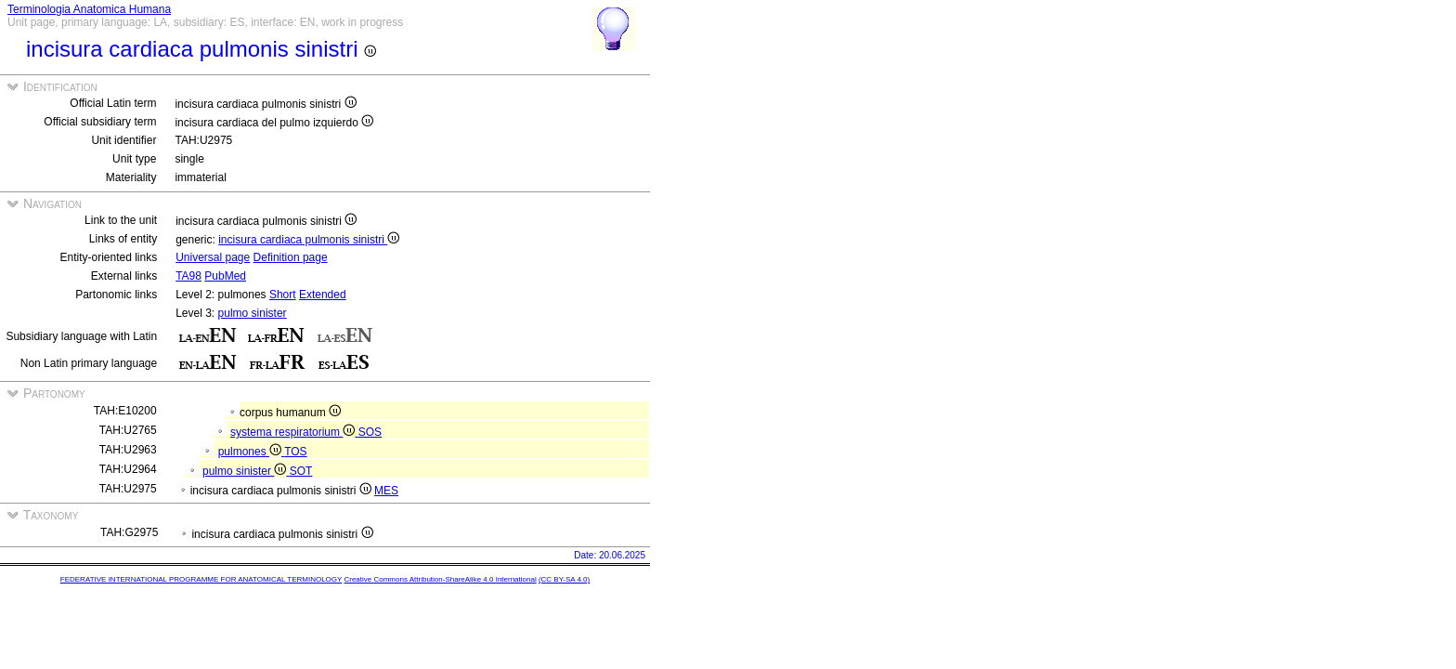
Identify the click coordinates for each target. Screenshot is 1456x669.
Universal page (213, 257)
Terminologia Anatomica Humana (89, 9)
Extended (322, 294)
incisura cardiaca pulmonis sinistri (308, 239)
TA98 (189, 275)
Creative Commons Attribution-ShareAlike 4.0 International (440, 579)
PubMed (225, 275)
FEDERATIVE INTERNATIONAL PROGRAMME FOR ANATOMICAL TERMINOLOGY (201, 579)
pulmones (251, 451)
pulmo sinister (252, 313)
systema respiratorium (294, 432)
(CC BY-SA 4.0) (564, 579)
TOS (295, 451)
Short (282, 294)
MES (386, 490)
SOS (370, 432)
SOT (301, 471)
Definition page (291, 257)
